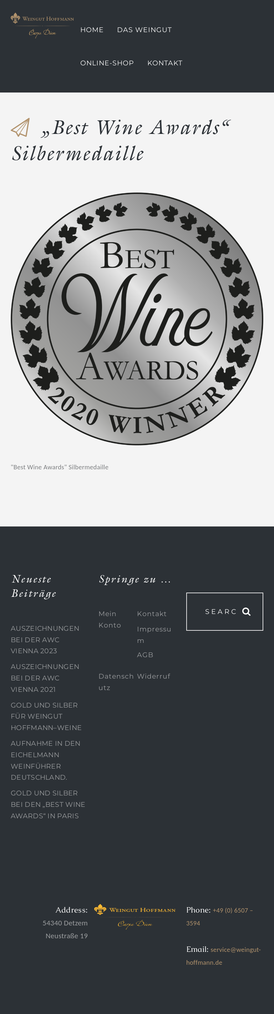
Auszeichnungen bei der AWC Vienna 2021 (45, 678)
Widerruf (153, 676)
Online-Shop (107, 63)
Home (92, 30)
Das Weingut (144, 30)
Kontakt (165, 63)
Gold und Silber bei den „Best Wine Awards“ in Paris (48, 804)
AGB (145, 655)
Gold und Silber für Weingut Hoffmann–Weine (46, 716)
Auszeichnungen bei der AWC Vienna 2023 (45, 639)
